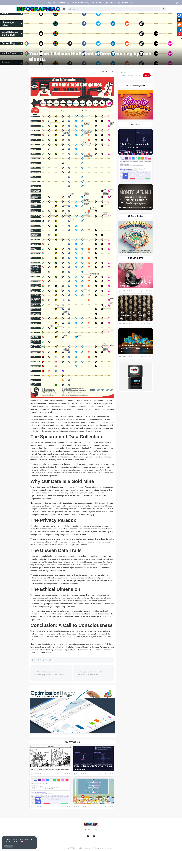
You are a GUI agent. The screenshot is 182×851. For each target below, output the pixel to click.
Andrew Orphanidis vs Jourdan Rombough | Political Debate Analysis (49, 673)
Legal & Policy (58, 50)
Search (123, 72)
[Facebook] (179, 15)
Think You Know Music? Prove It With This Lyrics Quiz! (135, 284)
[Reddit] (179, 24)
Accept (8, 846)
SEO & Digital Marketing (73, 50)
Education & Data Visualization (40, 50)
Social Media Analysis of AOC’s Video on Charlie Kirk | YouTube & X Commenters (50, 798)
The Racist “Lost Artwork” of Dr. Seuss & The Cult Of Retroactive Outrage (47, 766)
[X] (179, 20)
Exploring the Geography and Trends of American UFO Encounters (92, 673)
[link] (112, 72)
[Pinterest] (179, 34)
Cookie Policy (28, 841)
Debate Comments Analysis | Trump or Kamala (93, 767)
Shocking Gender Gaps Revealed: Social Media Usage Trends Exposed (92, 800)
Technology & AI (89, 50)
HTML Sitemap (91, 830)
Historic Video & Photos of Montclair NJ (133, 201)
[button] (64, 9)
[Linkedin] (179, 29)
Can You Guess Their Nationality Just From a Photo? (132, 315)
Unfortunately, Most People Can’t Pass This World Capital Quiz (135, 348)
